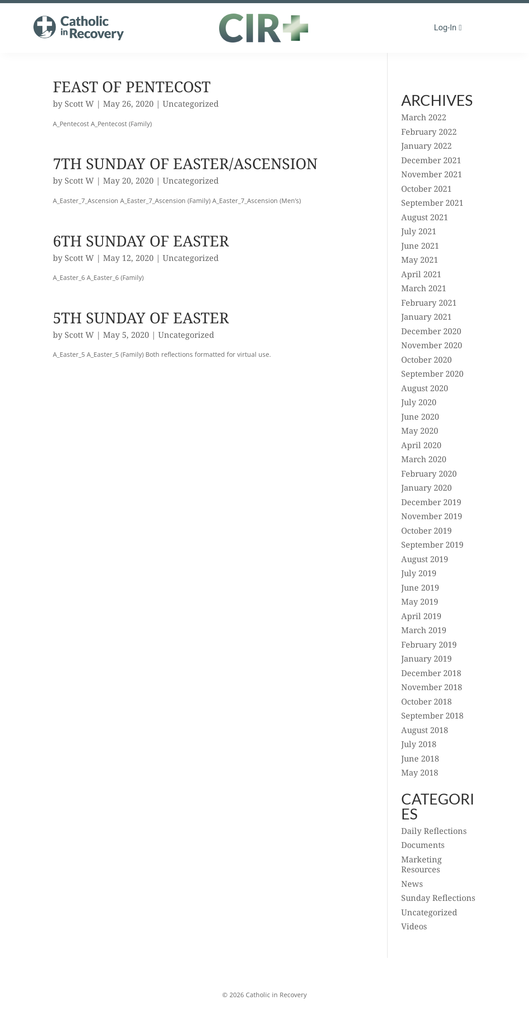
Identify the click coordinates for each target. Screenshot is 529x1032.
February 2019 (429, 644)
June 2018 (420, 758)
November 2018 (431, 687)
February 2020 (429, 473)
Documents (423, 844)
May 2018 (419, 772)
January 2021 (426, 316)
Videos (414, 926)
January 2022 (426, 145)
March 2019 (423, 630)
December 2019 (431, 502)
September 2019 (432, 544)
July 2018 (418, 743)
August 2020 (424, 388)
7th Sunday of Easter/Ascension (185, 163)
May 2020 (419, 430)
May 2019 (419, 601)
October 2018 (426, 701)
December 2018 (431, 672)
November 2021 (431, 174)
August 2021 (424, 217)
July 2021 (418, 231)
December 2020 (431, 331)
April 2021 (421, 274)
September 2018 (432, 715)
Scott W (79, 103)
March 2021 (423, 288)
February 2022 (429, 131)
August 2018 (424, 729)
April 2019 (421, 616)
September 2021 (432, 202)
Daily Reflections (434, 830)
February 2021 (429, 302)
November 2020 (431, 345)
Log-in (445, 27)
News (412, 883)
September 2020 (432, 373)
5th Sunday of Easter (141, 318)
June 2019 (420, 587)
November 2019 (431, 516)
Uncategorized (191, 103)
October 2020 (426, 359)
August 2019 (424, 559)
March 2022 (423, 117)
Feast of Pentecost (132, 86)
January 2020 (426, 487)
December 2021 (431, 160)
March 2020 (423, 459)
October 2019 (426, 530)
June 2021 (420, 245)
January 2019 (426, 658)
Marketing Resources (421, 864)
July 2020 (418, 402)
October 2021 (426, 188)
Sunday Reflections (438, 897)
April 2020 (421, 445)
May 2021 (419, 259)
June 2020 (420, 416)
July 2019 (418, 573)
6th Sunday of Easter (141, 241)
